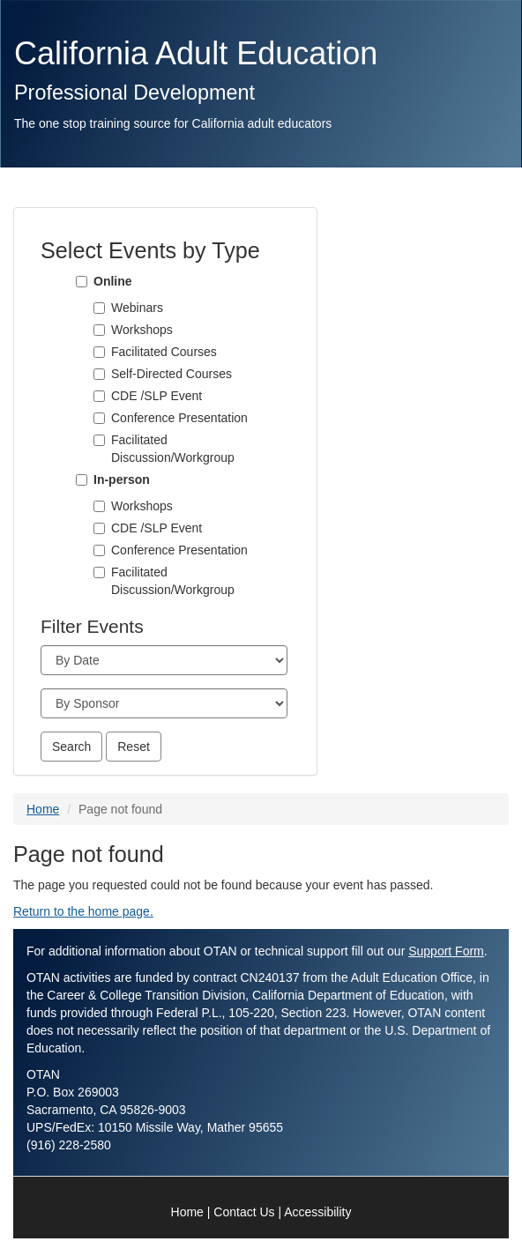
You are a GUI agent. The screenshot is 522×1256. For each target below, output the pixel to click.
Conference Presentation (179, 418)
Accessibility (317, 1212)
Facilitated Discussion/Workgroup (173, 448)
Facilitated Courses (164, 352)
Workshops (142, 330)
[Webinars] (99, 308)
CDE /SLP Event (156, 396)
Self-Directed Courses (171, 374)
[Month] (164, 660)
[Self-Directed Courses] (99, 374)
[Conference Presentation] (99, 418)
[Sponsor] (164, 703)
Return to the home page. (83, 911)
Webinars (137, 308)
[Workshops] (99, 330)
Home (42, 809)
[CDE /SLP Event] (99, 396)
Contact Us (243, 1212)
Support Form (446, 951)
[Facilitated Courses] (99, 352)
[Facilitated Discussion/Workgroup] (99, 440)
